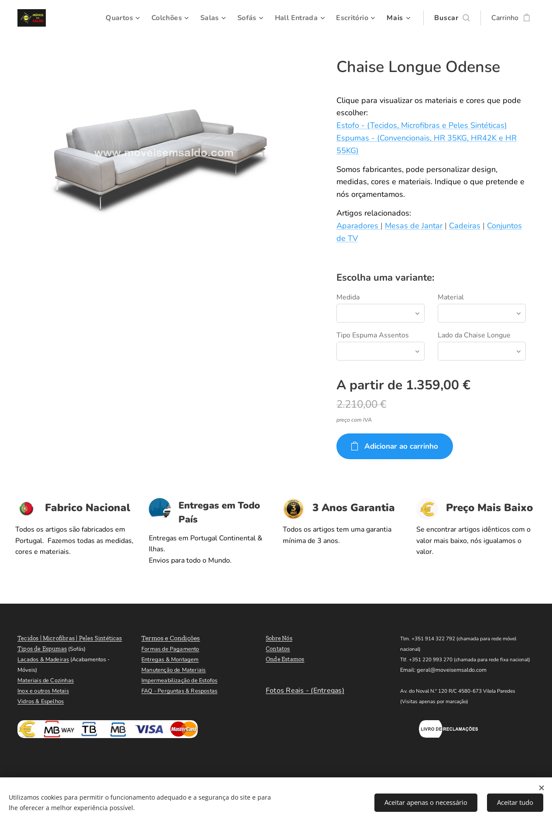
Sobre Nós (279, 638)
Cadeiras (464, 225)
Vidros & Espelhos (40, 701)
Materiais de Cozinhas (45, 680)
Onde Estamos (285, 659)
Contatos (278, 649)
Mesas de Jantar (413, 225)
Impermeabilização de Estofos (179, 680)
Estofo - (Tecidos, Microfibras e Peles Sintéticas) (421, 125)
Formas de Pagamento (170, 649)
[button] (451, 18)
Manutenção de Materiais (173, 670)
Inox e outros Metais (43, 691)
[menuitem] (116, 18)
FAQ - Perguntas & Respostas (179, 691)
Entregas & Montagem (170, 659)
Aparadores (358, 225)
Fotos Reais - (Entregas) (305, 690)
